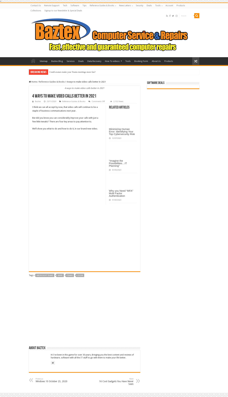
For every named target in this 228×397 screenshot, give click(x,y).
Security (139, 5)
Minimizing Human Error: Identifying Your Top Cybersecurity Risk (122, 131)
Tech (65, 5)
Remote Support (51, 5)
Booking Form (141, 61)
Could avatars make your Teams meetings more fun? (72, 72)
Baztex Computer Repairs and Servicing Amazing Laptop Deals (33, 60)
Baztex (38, 101)
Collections (36, 10)
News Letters (125, 5)
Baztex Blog (57, 61)
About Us (156, 61)
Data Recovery (94, 61)
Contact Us (36, 5)
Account (169, 5)
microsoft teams (45, 275)
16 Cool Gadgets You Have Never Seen (116, 381)
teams (70, 275)
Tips (84, 5)
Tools (157, 5)
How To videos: (112, 61)
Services (71, 61)
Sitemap (44, 61)
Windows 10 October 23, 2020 (53, 380)
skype (60, 275)
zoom (80, 275)
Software (75, 5)
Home (33, 81)
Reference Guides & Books (102, 5)
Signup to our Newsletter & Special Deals (63, 10)
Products (181, 5)
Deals (149, 5)
